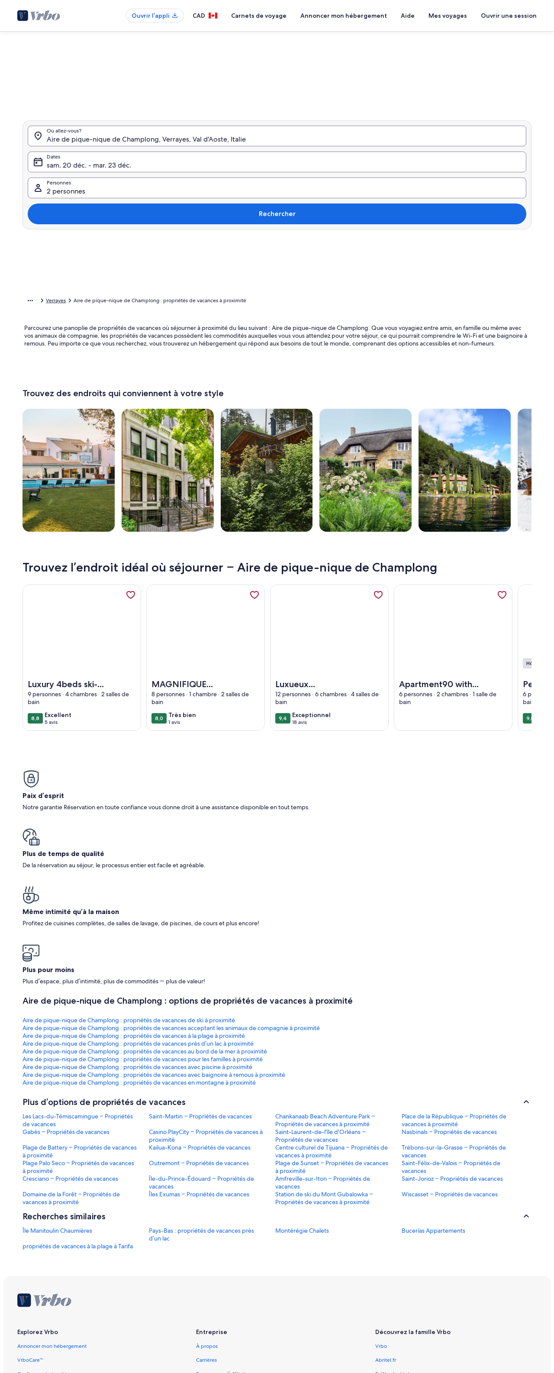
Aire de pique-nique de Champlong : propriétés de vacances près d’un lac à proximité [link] (463, 883)
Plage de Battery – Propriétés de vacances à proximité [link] (80, 1006)
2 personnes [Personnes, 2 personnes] (364, 198)
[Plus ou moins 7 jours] (339, 393)
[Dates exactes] (201, 393)
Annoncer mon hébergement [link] (52, 1201)
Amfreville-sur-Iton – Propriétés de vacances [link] (322, 1037)
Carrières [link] (206, 1214)
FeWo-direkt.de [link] (393, 1228)
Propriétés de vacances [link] (75, 301)
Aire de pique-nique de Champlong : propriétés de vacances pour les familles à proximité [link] (208, 906)
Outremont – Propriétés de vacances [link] (199, 1018)
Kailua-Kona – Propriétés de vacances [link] (200, 1002)
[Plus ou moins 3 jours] (306, 393)
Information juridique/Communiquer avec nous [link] (251, 1256)
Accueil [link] (31, 301)
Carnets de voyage (259, 15)
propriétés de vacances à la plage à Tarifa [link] (78, 1101)
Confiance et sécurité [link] (42, 1228)
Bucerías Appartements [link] (433, 1085)
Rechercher (501, 195)
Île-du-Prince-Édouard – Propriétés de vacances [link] (201, 1037)
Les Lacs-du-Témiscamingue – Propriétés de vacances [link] (78, 975)
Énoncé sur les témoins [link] (223, 1298)
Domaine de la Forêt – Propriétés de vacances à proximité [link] (71, 1053)
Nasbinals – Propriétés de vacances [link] (449, 987)
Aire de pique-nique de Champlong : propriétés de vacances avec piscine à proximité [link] (333, 906)
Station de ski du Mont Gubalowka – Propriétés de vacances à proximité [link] (324, 1053)
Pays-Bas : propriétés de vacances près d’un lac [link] (201, 1089)
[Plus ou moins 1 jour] (240, 393)
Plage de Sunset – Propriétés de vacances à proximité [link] (331, 1022)
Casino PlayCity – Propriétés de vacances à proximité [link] (206, 990)
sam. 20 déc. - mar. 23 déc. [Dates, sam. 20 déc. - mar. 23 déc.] (238, 198)
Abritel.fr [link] (385, 1214)
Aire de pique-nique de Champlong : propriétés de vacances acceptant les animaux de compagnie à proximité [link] (202, 883)
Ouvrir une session (509, 15)
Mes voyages (447, 15)
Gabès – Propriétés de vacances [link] (66, 987)
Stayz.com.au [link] (390, 1256)
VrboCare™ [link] (30, 1214)
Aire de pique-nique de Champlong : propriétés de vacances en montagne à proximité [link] (75, 929)
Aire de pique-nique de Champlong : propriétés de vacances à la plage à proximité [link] (332, 883)
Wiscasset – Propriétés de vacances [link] (450, 1049)
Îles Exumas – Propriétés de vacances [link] (199, 1049)
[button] (210, 289)
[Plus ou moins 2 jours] (272, 393)
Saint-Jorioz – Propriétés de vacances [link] (452, 1033)
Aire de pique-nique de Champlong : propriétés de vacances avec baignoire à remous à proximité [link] (466, 906)
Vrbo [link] (381, 1201)
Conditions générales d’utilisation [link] (235, 1270)
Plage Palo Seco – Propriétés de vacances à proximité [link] (78, 1022)
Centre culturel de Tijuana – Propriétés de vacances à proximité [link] (331, 1006)
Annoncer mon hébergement (343, 15)
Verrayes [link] (172, 301)
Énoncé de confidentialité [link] (226, 1284)
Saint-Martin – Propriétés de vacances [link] (200, 971)
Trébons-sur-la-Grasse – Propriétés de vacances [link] (454, 1006)
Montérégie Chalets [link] (302, 1085)
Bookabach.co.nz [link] (395, 1242)
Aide (408, 15)
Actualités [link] (207, 1242)
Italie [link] (115, 301)
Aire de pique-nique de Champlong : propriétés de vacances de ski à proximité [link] (78, 879)
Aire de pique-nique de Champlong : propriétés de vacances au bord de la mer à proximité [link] (81, 906)
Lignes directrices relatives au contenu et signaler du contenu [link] (267, 1311)
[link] (131, 608)
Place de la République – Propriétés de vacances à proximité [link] (454, 975)
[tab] (247, 219)
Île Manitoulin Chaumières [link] (57, 1085)
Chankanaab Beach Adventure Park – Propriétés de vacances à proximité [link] (325, 975)
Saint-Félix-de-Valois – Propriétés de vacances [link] (451, 1022)
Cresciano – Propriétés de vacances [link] (70, 1033)
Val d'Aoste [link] (142, 301)
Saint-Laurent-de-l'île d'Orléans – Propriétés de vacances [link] (320, 990)
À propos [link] (207, 1201)
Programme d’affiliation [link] (223, 1228)
